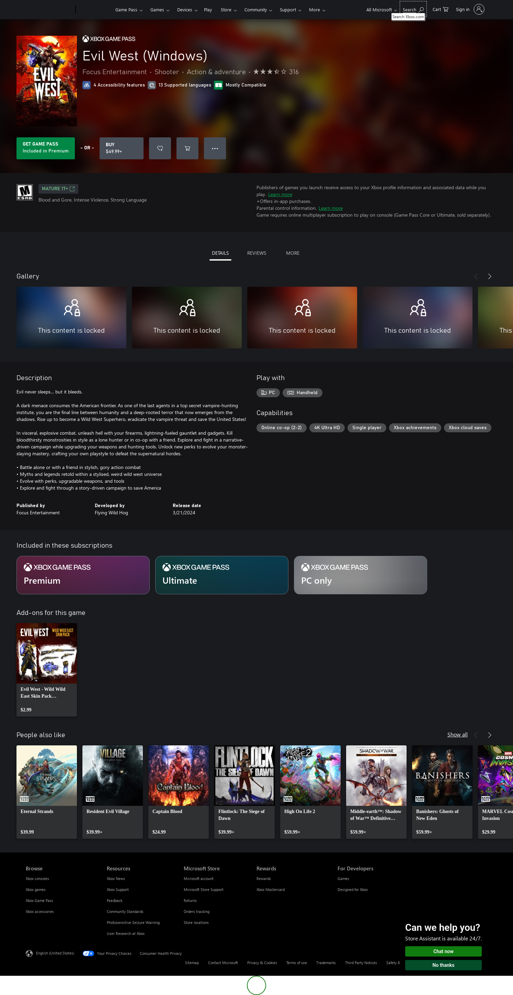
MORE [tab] (292, 253)
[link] (46, 670)
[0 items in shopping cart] (440, 9)
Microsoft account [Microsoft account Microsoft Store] (199, 878)
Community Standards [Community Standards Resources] (125, 911)
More (314, 9)
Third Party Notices (361, 962)
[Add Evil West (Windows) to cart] (187, 148)
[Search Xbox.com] (413, 8)
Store (226, 9)
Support (288, 9)
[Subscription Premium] (83, 575)
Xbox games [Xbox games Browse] (36, 889)
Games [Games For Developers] (343, 878)
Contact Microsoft (223, 962)
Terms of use (296, 962)
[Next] (490, 276)
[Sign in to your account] (469, 9)
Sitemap (192, 962)
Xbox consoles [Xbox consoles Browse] (37, 878)
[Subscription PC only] (360, 575)
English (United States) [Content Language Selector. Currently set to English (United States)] (55, 953)
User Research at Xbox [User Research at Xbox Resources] (126, 933)
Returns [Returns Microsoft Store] (190, 900)
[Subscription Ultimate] (221, 575)
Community (255, 9)
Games (157, 9)
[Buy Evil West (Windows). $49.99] (122, 148)
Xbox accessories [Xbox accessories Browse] (40, 911)
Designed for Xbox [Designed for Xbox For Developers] (353, 889)
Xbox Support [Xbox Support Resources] (118, 889)
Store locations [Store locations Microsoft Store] (196, 922)
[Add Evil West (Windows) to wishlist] (160, 148)
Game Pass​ (126, 9)
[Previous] (476, 276)
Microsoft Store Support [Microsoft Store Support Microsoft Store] (204, 889)
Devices (184, 9)
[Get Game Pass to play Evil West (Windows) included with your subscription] (45, 148)
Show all (457, 734)
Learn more (280, 194)
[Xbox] (94, 9)
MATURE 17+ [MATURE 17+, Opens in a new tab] (58, 189)
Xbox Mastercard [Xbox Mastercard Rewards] (270, 889)
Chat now (443, 951)
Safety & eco (397, 962)
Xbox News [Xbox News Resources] (116, 878)
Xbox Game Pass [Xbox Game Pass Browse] (39, 900)
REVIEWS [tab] (256, 253)
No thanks (444, 965)
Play (208, 9)
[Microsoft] (49, 9)
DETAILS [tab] (220, 253)
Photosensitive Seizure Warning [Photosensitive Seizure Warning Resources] (133, 922)
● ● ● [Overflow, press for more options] (215, 148)
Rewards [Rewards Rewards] (263, 878)
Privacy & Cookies (262, 962)
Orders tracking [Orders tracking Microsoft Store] (196, 911)
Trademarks (326, 962)
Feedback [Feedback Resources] (114, 900)
